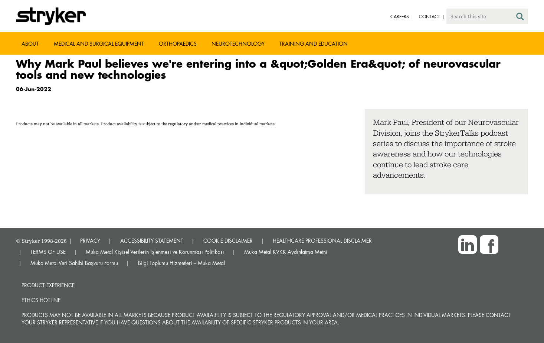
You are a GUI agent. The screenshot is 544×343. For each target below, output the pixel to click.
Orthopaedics (178, 43)
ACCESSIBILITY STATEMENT (151, 240)
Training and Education (313, 43)
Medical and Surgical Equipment (99, 43)
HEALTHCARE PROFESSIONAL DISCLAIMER (322, 240)
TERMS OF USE (48, 251)
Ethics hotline (41, 300)
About (30, 43)
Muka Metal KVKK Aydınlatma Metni (285, 251)
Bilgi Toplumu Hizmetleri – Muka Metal (181, 262)
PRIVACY (90, 240)
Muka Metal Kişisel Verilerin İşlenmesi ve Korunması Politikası (155, 251)
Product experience (48, 285)
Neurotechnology (238, 43)
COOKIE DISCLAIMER (228, 240)
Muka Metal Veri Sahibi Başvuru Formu (74, 262)
